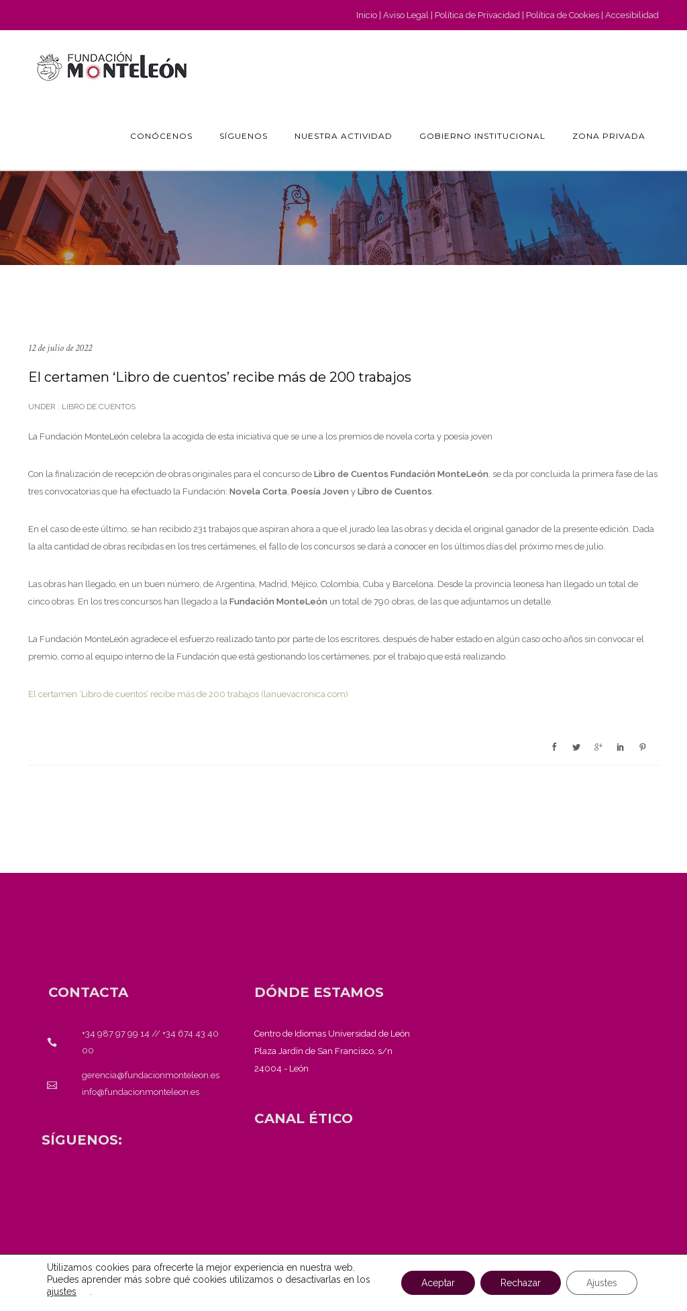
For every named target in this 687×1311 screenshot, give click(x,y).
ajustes (61, 1291)
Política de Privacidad (477, 15)
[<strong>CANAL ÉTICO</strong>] (303, 1118)
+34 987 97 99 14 (116, 1034)
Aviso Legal (406, 15)
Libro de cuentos (98, 406)
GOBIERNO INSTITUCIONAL (482, 136)
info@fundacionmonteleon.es (140, 1092)
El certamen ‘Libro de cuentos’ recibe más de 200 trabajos (219, 377)
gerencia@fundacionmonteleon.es (150, 1075)
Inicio (366, 15)
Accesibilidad (632, 15)
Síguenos (243, 136)
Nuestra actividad (343, 136)
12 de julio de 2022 (60, 348)
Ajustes (601, 1282)
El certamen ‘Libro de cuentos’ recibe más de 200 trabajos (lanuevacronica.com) (188, 694)
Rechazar (520, 1282)
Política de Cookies (562, 15)
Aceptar (438, 1282)
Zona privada (608, 136)
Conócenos (161, 136)
